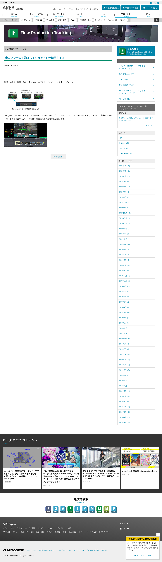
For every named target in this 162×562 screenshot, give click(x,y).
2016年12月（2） (125, 328)
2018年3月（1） (124, 265)
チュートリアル (16, 528)
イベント (50, 528)
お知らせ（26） (124, 143)
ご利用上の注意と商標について (47, 550)
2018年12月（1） (125, 239)
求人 (69, 528)
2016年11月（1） (125, 333)
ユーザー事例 (30, 528)
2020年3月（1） (125, 223)
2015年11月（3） (125, 386)
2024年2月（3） (125, 176)
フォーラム (68, 9)
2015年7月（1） (124, 401)
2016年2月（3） (125, 370)
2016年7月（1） (124, 349)
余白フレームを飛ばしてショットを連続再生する (34, 58)
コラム (5, 528)
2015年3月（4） (125, 422)
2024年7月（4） (125, 166)
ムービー (41, 528)
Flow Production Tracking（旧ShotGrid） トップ (132, 67)
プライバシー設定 (79, 550)
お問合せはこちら (143, 555)
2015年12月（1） (125, 380)
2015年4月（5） (125, 417)
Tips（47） (123, 138)
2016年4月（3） (125, 359)
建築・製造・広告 (37, 532)
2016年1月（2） (124, 375)
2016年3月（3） (125, 365)
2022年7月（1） (124, 181)
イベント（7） (124, 148)
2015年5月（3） (125, 412)
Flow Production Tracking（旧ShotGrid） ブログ (132, 92)
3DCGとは (6, 532)
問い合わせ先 (124, 98)
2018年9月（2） (125, 244)
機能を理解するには (127, 85)
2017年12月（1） (125, 276)
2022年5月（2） (125, 187)
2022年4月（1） (124, 192)
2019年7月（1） (124, 234)
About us (57, 9)
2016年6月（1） (124, 354)
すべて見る (150, 125)
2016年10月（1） (125, 338)
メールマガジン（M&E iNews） (98, 532)
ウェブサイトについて (65, 550)
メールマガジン (92, 9)
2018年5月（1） (124, 260)
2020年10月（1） (125, 213)
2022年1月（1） (124, 197)
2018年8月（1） (124, 249)
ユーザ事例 (123, 79)
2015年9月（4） (125, 391)
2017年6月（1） (124, 297)
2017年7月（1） (124, 291)
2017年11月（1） (125, 281)
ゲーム (15, 532)
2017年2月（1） (124, 318)
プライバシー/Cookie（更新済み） (96, 550)
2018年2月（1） (124, 270)
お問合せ (79, 9)
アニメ (49, 532)
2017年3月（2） (124, 312)
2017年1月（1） (124, 323)
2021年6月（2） (124, 208)
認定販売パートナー (76, 532)
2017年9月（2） (124, 286)
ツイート (8, 70)
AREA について (31, 550)
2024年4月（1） (125, 171)
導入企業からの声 (126, 74)
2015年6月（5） (125, 407)
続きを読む (58, 156)
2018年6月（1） (124, 255)
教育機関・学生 (60, 532)
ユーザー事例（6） (126, 153)
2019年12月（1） (125, 228)
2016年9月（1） (124, 344)
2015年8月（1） (124, 396)
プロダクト (61, 528)
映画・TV (24, 532)
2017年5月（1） (124, 302)
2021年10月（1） (125, 202)
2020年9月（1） (125, 218)
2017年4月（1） (124, 307)
